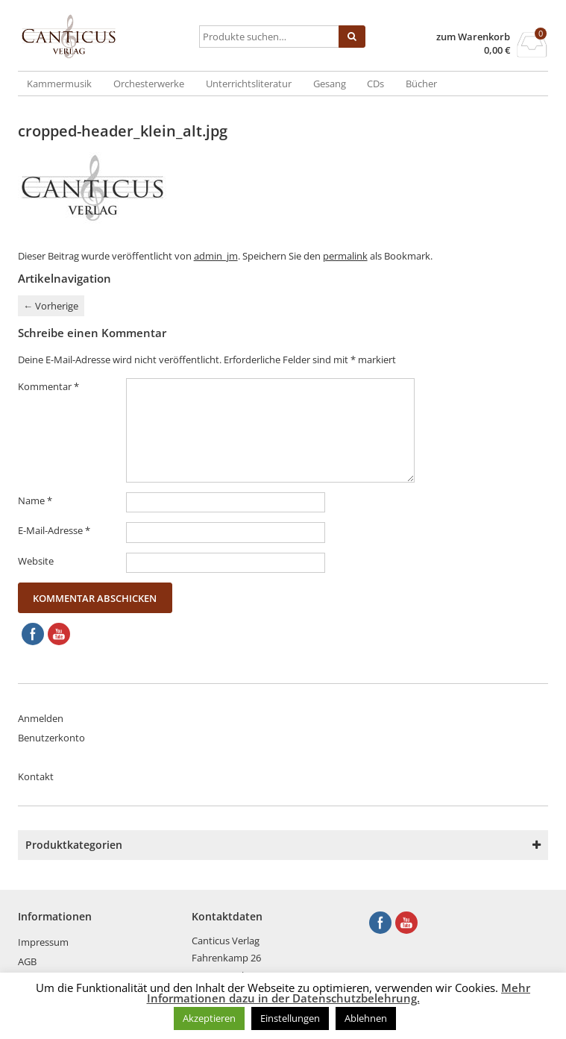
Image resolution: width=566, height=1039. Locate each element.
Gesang (329, 83)
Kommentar (48, 386)
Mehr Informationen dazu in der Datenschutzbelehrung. (339, 992)
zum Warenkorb (473, 37)
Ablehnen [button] (366, 1018)
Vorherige (50, 306)
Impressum (43, 942)
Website (36, 561)
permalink (345, 256)
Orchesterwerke (148, 83)
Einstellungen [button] (290, 1018)
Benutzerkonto (51, 737)
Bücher (421, 83)
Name (35, 500)
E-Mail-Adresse (54, 530)
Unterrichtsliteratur (249, 83)
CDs (375, 83)
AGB (27, 961)
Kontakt (36, 776)
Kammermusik (59, 83)
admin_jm (216, 256)
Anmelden (40, 718)
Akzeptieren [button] (209, 1018)
